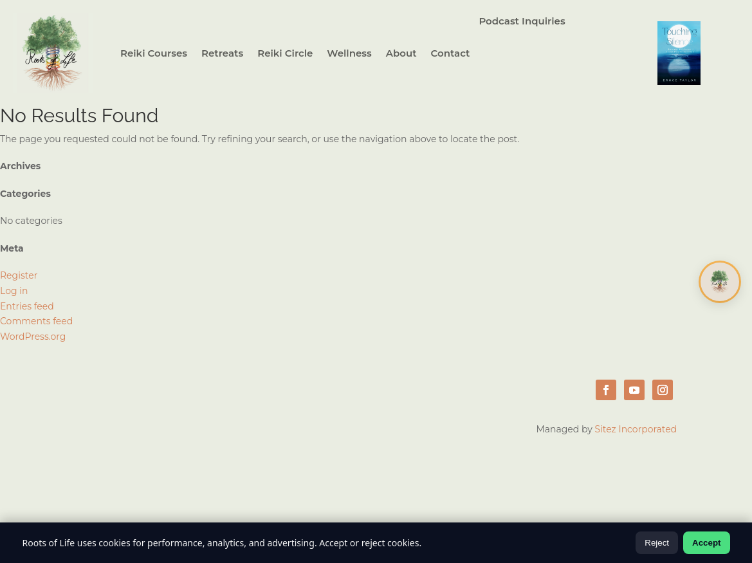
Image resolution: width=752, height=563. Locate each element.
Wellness (349, 53)
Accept (706, 543)
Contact (450, 53)
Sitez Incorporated (636, 429)
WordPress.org (33, 336)
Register (18, 275)
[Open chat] (720, 282)
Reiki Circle (285, 53)
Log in (14, 291)
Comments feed (36, 321)
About (401, 53)
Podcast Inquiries (522, 22)
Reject (657, 543)
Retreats (222, 53)
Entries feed (27, 306)
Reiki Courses (153, 53)
